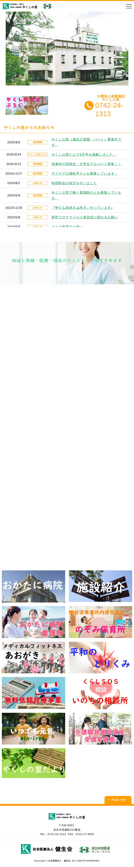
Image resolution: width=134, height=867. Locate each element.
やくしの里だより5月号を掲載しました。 (84, 154)
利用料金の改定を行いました (74, 183)
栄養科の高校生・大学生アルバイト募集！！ (86, 164)
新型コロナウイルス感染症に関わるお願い (85, 217)
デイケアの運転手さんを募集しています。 (85, 173)
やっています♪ (82, 208)
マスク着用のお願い (67, 227)
